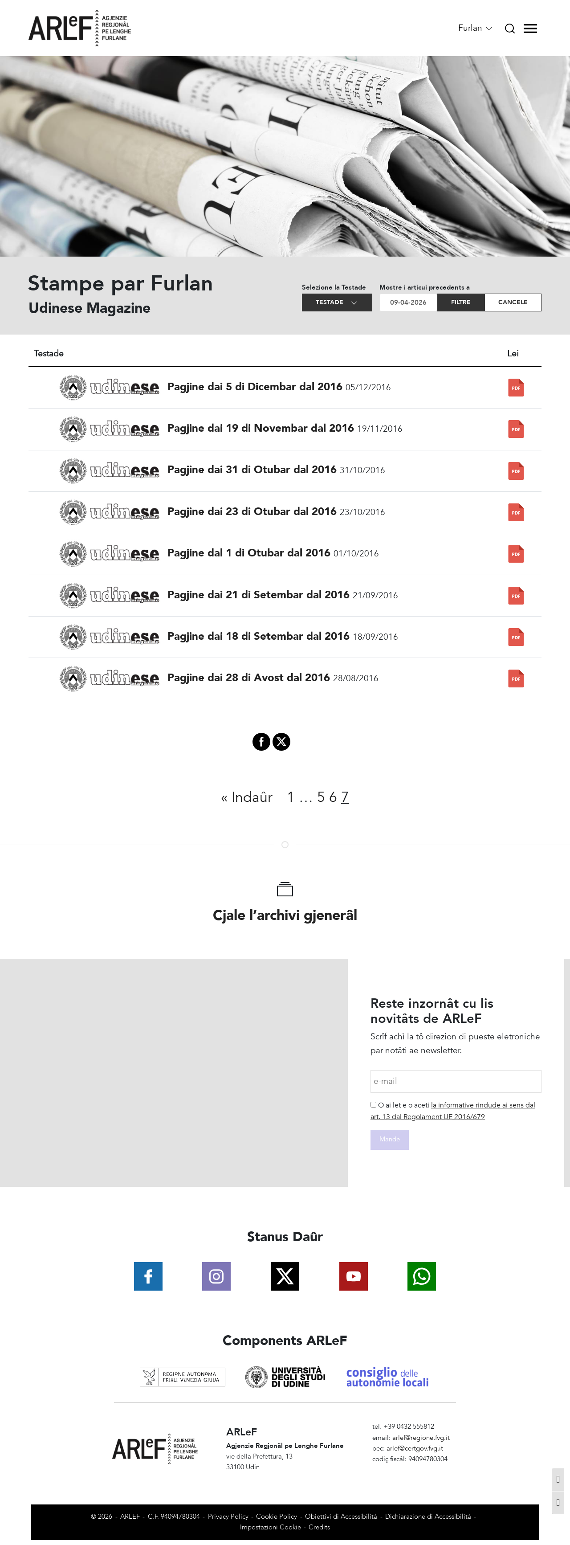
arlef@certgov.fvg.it (415, 1448)
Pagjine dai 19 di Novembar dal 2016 (260, 428)
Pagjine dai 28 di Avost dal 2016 (248, 677)
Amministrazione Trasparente (415, 1470)
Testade (337, 302)
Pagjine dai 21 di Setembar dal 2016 (258, 595)
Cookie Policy (276, 1516)
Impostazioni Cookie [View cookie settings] (270, 1527)
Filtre (461, 302)
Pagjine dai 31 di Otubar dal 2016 (252, 469)
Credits (319, 1527)
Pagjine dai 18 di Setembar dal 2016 (258, 636)
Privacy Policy (228, 1516)
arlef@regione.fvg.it (421, 1438)
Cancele (513, 302)
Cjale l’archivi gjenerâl (285, 915)
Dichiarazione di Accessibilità (428, 1516)
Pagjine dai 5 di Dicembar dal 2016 (254, 387)
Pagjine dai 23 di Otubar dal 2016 (252, 511)
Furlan (475, 28)
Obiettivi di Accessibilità (341, 1516)
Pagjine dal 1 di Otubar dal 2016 (248, 553)
